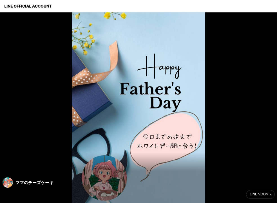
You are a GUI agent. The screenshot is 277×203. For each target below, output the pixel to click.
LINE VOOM (259, 194)
